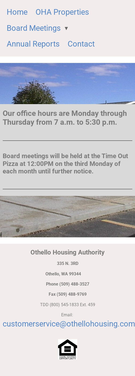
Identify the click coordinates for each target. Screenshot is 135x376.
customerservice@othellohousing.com (69, 323)
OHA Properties (62, 12)
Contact (81, 43)
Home (17, 12)
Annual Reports (33, 43)
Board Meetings (34, 28)
